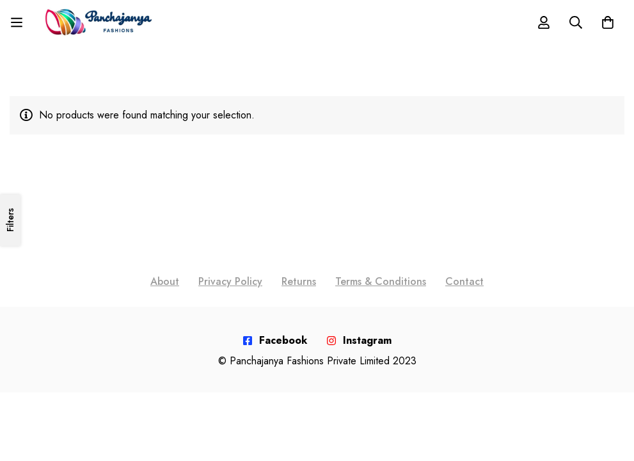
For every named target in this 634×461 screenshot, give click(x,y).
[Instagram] (359, 341)
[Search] (576, 22)
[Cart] (608, 22)
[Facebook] (274, 341)
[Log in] (544, 22)
